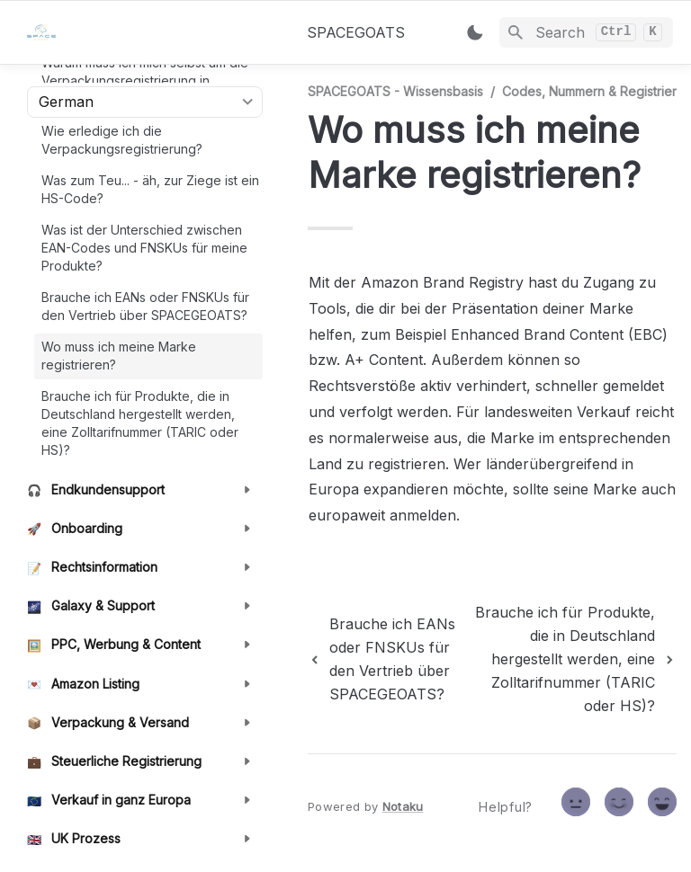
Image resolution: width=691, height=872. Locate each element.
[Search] (586, 32)
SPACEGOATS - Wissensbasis (395, 91)
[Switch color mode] (475, 32)
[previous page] (383, 659)
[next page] (569, 659)
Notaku (403, 806)
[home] (152, 32)
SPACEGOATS (356, 32)
